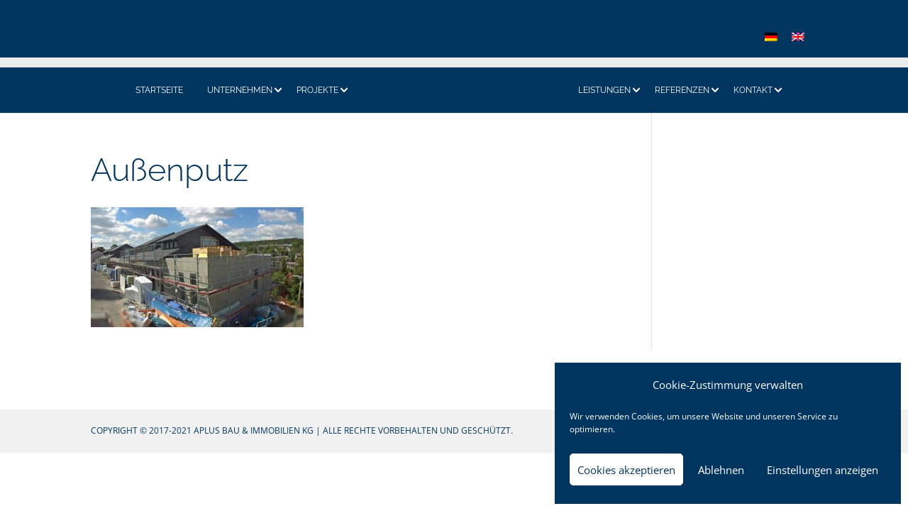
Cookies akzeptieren (626, 470)
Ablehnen (721, 470)
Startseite (159, 90)
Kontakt (753, 90)
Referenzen (682, 90)
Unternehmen (239, 90)
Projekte (317, 90)
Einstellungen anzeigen (822, 470)
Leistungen (604, 90)
